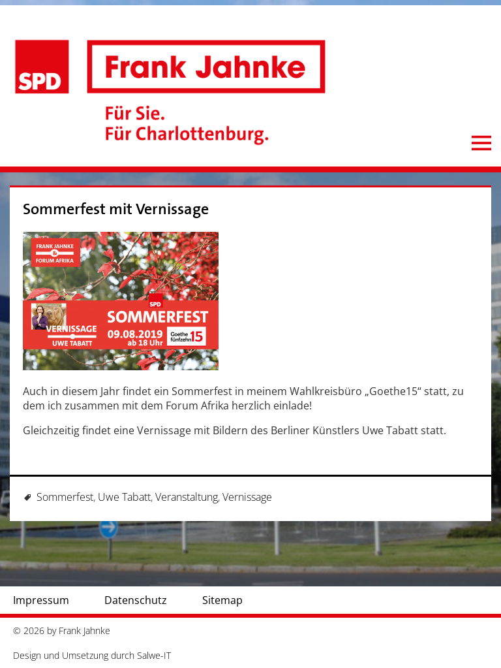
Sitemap (222, 600)
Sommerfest (65, 497)
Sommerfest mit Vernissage (116, 209)
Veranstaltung (186, 497)
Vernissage (247, 497)
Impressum (41, 600)
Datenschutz (135, 600)
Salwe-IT (154, 655)
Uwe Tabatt (124, 497)
